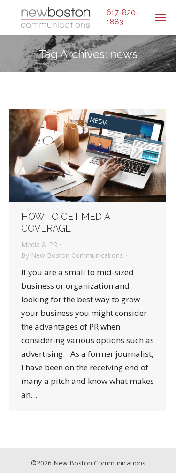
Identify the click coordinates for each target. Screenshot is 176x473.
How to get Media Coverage (65, 222)
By (72, 255)
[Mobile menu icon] (160, 17)
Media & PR (39, 244)
